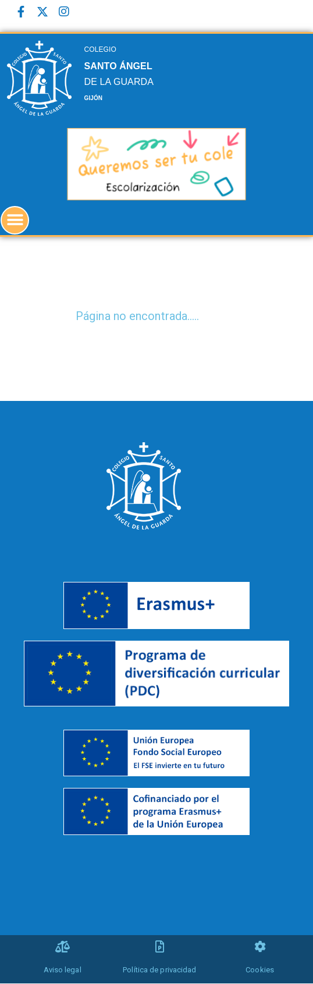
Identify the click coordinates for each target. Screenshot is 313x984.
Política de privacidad (159, 969)
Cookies (260, 969)
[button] (15, 220)
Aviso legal (62, 969)
